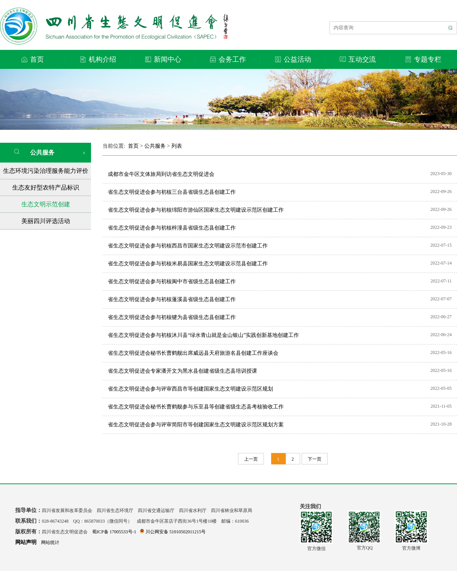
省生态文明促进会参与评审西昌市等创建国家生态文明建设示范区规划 (190, 389)
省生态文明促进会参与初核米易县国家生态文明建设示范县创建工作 (188, 263)
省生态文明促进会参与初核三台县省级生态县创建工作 (172, 192)
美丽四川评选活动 (45, 221)
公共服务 (34, 152)
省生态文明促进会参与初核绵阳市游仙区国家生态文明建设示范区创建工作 (196, 210)
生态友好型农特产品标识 (45, 187)
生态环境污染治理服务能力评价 (45, 170)
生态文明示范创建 (45, 204)
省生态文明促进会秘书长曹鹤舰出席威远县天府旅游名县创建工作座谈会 (193, 353)
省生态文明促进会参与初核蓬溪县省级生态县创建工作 (172, 299)
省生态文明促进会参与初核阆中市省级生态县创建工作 (172, 281)
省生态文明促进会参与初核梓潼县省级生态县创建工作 (172, 228)
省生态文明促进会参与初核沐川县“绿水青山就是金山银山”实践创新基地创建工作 (203, 335)
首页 (133, 146)
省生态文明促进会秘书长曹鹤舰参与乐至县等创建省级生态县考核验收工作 (196, 407)
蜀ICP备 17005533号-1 (114, 531)
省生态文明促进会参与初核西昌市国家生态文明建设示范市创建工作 (188, 246)
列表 (176, 146)
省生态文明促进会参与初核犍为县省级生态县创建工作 (172, 317)
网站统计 (50, 542)
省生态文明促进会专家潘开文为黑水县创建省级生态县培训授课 (182, 371)
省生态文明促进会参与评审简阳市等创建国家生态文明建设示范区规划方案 (196, 424)
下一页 (314, 459)
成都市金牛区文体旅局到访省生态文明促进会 (161, 174)
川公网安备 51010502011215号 (173, 531)
